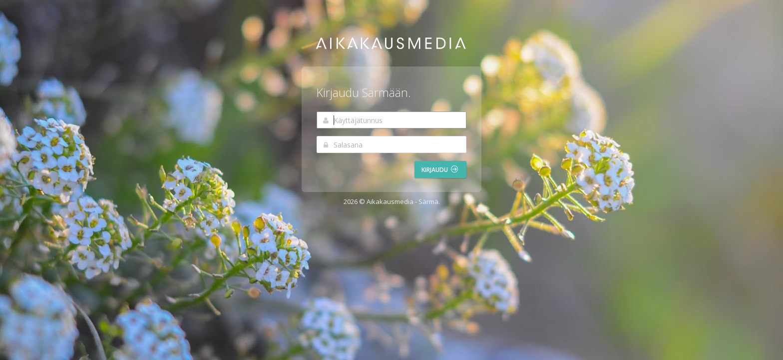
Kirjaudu (439, 170)
